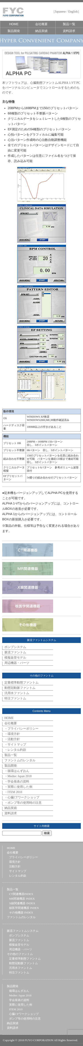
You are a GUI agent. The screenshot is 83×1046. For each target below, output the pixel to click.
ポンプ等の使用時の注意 (25, 1018)
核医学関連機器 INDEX (24, 908)
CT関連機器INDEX (21, 894)
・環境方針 (12, 734)
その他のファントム (20, 954)
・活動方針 (12, 739)
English (73, 11)
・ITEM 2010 (13, 792)
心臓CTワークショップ (24, 1014)
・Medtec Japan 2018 (18, 776)
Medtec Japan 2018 (20, 995)
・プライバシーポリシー (21, 728)
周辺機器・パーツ (16, 663)
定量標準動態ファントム (21, 682)
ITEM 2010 (16, 1009)
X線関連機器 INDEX (22, 903)
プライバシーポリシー (23, 857)
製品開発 (14, 31)
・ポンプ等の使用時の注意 (23, 802)
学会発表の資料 (19, 1000)
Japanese (60, 11)
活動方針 (15, 866)
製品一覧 (69, 24)
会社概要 (41, 24)
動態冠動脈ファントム (19, 687)
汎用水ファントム (16, 693)
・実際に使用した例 (18, 786)
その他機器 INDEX (21, 912)
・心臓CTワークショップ (21, 797)
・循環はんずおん (16, 771)
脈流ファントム (15, 652)
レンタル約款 (17, 875)
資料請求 (69, 31)
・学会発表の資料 (16, 781)
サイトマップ (17, 871)
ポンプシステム (15, 647)
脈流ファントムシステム (23, 930)
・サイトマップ (15, 744)
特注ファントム (15, 698)
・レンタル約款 (15, 749)
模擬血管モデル (15, 657)
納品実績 (41, 31)
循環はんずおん (19, 990)
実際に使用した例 (20, 1004)
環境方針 (15, 861)
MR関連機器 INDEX (22, 898)
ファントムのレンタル (19, 760)
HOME (13, 24)
